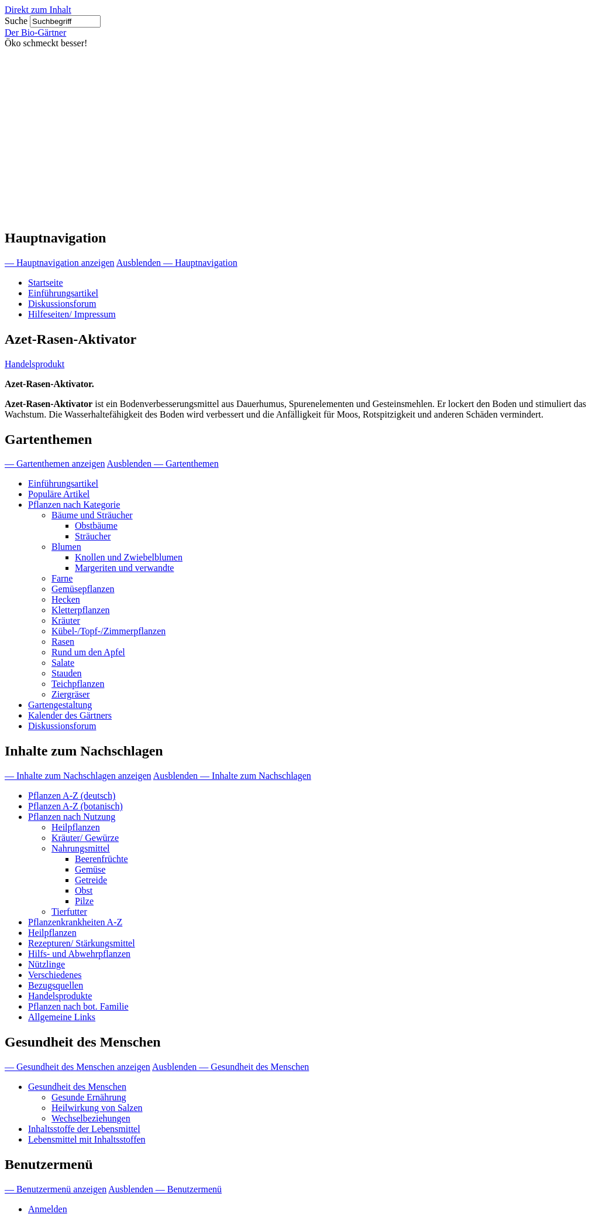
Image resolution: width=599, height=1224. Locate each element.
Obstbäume (96, 526)
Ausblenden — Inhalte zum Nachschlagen (232, 776)
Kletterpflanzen (80, 610)
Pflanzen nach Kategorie (74, 505)
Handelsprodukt (34, 364)
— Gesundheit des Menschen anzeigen (77, 1067)
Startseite (45, 283)
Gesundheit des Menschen (77, 1087)
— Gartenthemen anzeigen (55, 464)
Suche (16, 21)
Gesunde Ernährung (88, 1097)
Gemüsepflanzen (83, 589)
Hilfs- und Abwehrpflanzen (79, 954)
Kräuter (65, 620)
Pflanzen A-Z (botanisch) (75, 806)
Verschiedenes (55, 975)
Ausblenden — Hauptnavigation (176, 263)
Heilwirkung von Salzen (97, 1108)
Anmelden (47, 1209)
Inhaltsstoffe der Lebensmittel (84, 1129)
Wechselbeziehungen (90, 1118)
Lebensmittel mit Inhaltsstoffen (87, 1139)
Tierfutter (69, 912)
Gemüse (90, 869)
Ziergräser (70, 694)
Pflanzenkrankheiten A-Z (75, 922)
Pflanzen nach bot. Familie (78, 1006)
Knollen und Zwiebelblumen (129, 557)
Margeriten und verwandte (124, 568)
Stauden (66, 673)
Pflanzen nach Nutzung (71, 817)
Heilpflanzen (75, 827)
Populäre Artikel (58, 494)
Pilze (84, 901)
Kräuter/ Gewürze (85, 838)
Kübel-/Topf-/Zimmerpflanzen (108, 631)
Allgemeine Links (61, 1017)
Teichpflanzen (77, 684)
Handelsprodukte (60, 996)
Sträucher (93, 536)
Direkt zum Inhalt (38, 10)
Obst (83, 890)
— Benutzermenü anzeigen (55, 1189)
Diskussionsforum (62, 304)
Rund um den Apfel (88, 652)
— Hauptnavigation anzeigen (60, 263)
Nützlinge (46, 964)
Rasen (62, 642)
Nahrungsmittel (80, 848)
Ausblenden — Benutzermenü (165, 1189)
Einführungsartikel (63, 293)
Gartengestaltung (60, 705)
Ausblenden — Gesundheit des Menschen (230, 1067)
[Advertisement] (299, 136)
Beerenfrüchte (101, 859)
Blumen (66, 547)
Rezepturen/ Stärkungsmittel (81, 943)
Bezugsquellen (55, 985)
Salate (62, 663)
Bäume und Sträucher (92, 515)
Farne (62, 578)
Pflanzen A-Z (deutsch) (71, 796)
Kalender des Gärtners (70, 715)
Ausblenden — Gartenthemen (163, 464)
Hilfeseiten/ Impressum (72, 314)
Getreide (91, 880)
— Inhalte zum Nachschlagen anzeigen (78, 776)
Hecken (65, 599)
